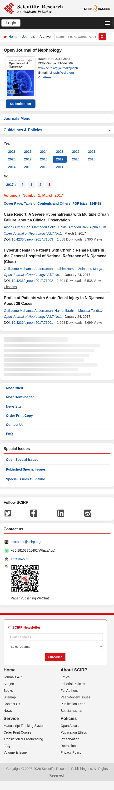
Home (13, 36)
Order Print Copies (17, 732)
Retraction (68, 746)
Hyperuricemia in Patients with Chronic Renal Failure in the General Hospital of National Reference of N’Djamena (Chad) (55, 256)
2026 (11, 152)
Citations (45, 77)
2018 (43, 159)
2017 (59, 159)
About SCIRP (74, 670)
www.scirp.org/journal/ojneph (58, 68)
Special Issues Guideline (25, 479)
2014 (11, 167)
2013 (27, 167)
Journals (28, 36)
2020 (11, 159)
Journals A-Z (13, 677)
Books (8, 690)
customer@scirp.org (25, 542)
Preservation (70, 739)
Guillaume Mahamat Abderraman (28, 269)
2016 (75, 159)
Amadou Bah (78, 227)
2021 (91, 152)
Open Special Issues (22, 459)
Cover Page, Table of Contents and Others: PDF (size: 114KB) (52, 203)
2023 (59, 152)
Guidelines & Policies (57, 130)
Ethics (65, 677)
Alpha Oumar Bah (17, 227)
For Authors (69, 690)
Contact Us (15, 425)
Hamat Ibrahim (65, 311)
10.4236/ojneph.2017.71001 (32, 322)
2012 (43, 167)
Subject (9, 684)
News (8, 711)
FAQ (9, 434)
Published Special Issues (26, 469)
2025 (27, 152)
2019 (27, 159)
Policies (69, 718)
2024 (43, 152)
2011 (59, 167)
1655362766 (20, 559)
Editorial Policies (73, 684)
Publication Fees (73, 704)
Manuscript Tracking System (24, 726)
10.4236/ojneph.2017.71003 (32, 239)
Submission (20, 104)
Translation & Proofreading (23, 739)
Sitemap (10, 697)
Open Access (70, 726)
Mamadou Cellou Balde (49, 227)
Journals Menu (57, 118)
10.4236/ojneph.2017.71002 (32, 281)
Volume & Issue (15, 752)
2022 (75, 152)
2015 (91, 159)
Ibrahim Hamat (65, 269)
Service (11, 718)
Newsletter (14, 406)
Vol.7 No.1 (54, 233)
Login (11, 23)
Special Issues (71, 711)
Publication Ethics (74, 732)
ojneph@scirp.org (62, 72)
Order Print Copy (19, 415)
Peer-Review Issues (75, 697)
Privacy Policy (71, 752)
